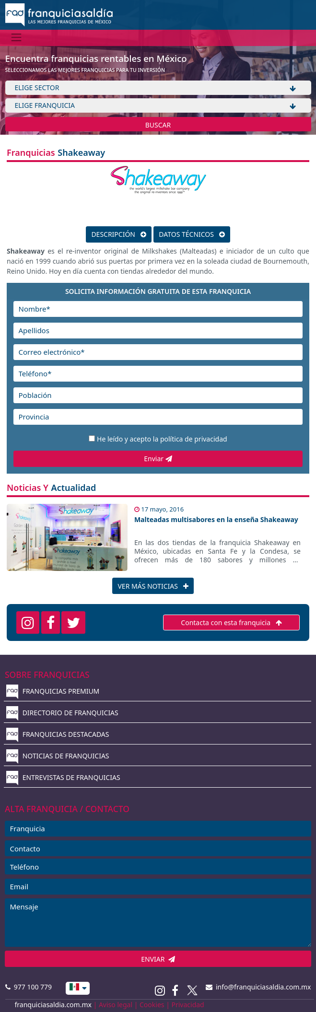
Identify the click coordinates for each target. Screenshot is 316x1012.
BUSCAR (158, 124)
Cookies (152, 1004)
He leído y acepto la (162, 438)
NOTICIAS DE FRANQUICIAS (57, 755)
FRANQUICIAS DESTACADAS (57, 734)
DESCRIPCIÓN (118, 234)
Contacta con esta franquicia (231, 622)
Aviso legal (115, 1004)
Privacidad (187, 1004)
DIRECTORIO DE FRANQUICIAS (62, 712)
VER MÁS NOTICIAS (152, 586)
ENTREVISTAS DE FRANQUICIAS (63, 777)
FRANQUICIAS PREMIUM (52, 691)
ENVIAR (158, 959)
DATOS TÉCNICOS (191, 234)
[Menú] (16, 38)
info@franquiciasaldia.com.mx (258, 986)
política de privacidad (193, 438)
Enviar (158, 458)
